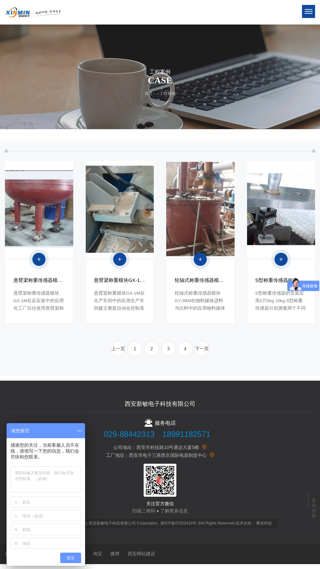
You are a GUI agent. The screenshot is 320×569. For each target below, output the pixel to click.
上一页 (114, 352)
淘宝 (97, 558)
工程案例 (167, 93)
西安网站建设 (141, 558)
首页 (148, 93)
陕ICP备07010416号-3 (180, 528)
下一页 (206, 352)
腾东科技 (264, 528)
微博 (114, 558)
